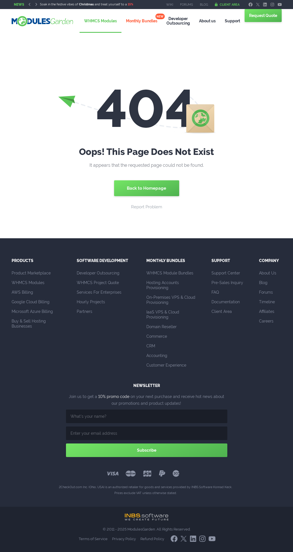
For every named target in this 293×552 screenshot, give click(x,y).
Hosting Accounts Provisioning (163, 285)
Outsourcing (177, 20)
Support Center (225, 273)
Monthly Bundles (142, 21)
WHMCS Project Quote (98, 282)
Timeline (267, 302)
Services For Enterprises (99, 292)
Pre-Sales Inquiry (227, 282)
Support (229, 21)
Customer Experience (166, 365)
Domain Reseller (161, 326)
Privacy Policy (124, 539)
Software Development (102, 260)
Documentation (225, 302)
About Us (267, 273)
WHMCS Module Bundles (169, 273)
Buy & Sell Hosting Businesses (29, 323)
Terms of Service (93, 539)
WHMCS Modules (102, 21)
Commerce (156, 336)
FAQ (215, 292)
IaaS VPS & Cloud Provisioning (163, 314)
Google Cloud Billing (31, 302)
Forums (186, 5)
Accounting (156, 355)
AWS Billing (22, 292)
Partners (84, 311)
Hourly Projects (91, 302)
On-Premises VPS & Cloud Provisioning (171, 300)
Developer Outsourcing (98, 273)
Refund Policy (152, 539)
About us (205, 21)
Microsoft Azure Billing (32, 311)
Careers (266, 321)
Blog (204, 5)
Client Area (227, 5)
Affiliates (266, 311)
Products (22, 260)
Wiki (169, 5)
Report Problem (146, 206)
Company (269, 260)
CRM (150, 346)
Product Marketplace (31, 273)
